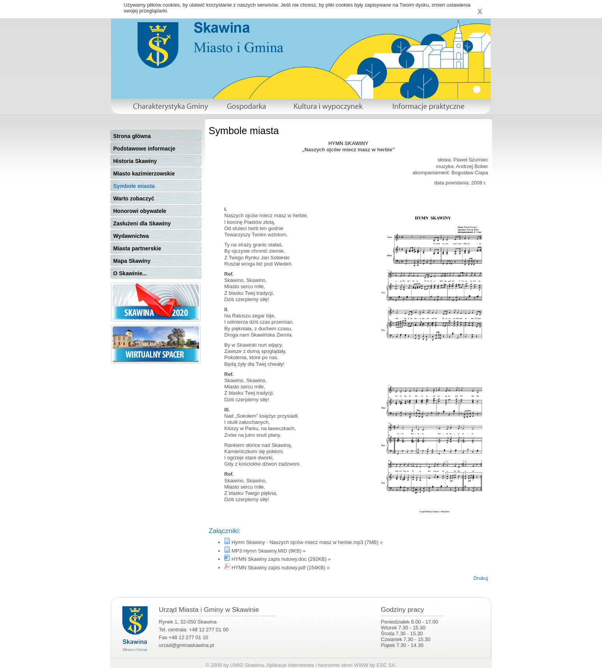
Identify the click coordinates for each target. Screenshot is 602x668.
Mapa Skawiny (132, 261)
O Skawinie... (130, 273)
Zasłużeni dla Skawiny (142, 223)
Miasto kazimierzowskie (144, 173)
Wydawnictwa (131, 236)
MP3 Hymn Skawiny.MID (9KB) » (268, 551)
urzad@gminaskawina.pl (186, 645)
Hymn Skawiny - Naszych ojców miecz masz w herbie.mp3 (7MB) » (307, 542)
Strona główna (132, 136)
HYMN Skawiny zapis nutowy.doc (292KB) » (281, 559)
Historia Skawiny (135, 161)
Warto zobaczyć (133, 198)
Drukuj (480, 578)
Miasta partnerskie (137, 248)
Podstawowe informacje (144, 148)
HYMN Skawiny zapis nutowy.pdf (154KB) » (280, 568)
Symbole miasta (134, 186)
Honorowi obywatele (139, 211)
